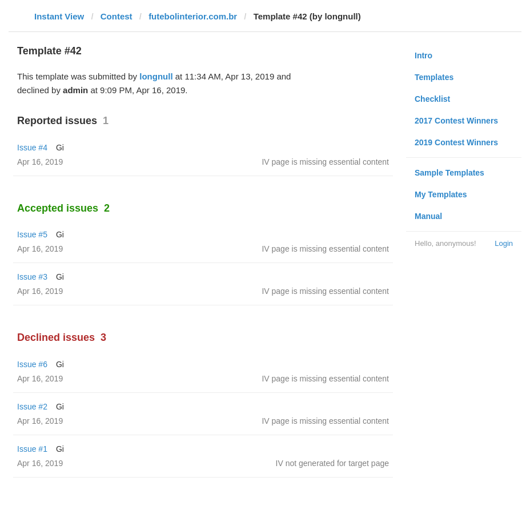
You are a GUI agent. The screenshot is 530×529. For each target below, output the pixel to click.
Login (504, 243)
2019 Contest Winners (456, 142)
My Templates (441, 194)
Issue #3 (32, 276)
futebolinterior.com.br (192, 16)
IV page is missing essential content (325, 161)
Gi (60, 147)
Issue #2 (32, 406)
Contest (116, 16)
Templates (434, 77)
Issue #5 (32, 234)
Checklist (432, 99)
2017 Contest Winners (456, 120)
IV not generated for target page (332, 463)
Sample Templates (449, 172)
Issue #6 (32, 364)
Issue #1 (32, 449)
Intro (423, 55)
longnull (155, 76)
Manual (428, 216)
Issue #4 (32, 147)
